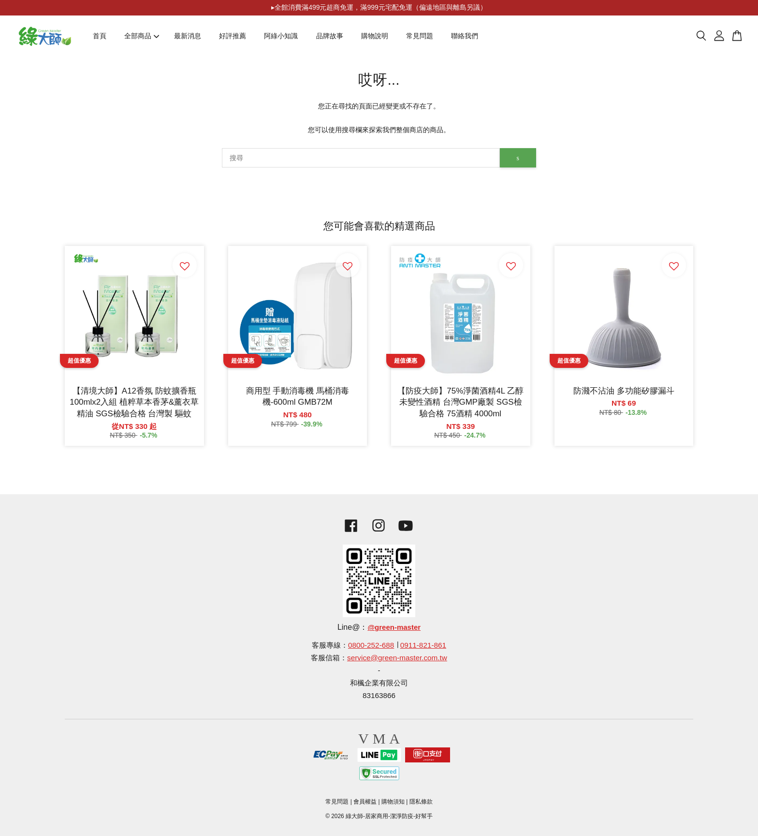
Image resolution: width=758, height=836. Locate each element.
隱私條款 (421, 801)
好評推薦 (232, 36)
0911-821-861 (423, 645)
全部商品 (142, 36)
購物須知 (393, 801)
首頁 (99, 36)
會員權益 (365, 801)
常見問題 (419, 36)
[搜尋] (361, 157)
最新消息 (187, 36)
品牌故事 (329, 36)
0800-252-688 (371, 645)
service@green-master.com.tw (397, 658)
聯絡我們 (464, 36)
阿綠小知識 (281, 36)
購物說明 (374, 36)
